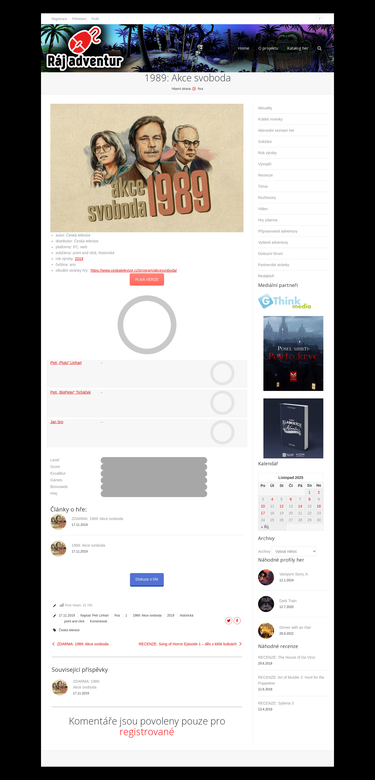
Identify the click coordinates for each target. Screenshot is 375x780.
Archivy (264, 551)
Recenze (265, 175)
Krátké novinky (270, 119)
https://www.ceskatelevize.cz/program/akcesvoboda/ (134, 270)
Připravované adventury (277, 231)
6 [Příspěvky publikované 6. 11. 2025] (291, 499)
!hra (200, 89)
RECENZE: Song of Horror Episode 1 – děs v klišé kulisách (188, 644)
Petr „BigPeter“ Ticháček (70, 392)
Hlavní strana (181, 89)
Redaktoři (266, 276)
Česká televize (69, 630)
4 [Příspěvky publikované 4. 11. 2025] (272, 499)
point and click (74, 621)
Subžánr (265, 141)
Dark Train (288, 601)
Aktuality (265, 108)
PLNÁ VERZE (146, 279)
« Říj (265, 527)
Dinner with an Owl (295, 627)
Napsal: (94, 615)
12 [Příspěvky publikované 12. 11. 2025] (281, 506)
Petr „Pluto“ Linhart (66, 363)
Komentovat (98, 621)
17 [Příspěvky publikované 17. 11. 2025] (263, 513)
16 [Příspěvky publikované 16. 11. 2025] (319, 506)
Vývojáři (264, 164)
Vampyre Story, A (293, 574)
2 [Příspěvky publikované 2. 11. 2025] (319, 492)
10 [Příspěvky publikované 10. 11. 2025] (263, 506)
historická (186, 615)
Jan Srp (56, 422)
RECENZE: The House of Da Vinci (286, 657)
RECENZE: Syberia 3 (276, 703)
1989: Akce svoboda (88, 545)
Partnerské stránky (273, 265)
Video (263, 209)
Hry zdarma (267, 220)
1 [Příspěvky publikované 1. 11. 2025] (309, 492)
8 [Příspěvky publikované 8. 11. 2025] (309, 499)
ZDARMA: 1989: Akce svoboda (97, 519)
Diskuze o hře (147, 579)
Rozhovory (267, 197)
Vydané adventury (273, 242)
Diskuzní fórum (270, 253)
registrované (147, 731)
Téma (263, 186)
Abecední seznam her (276, 130)
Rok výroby (267, 153)
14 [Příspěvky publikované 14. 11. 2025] (300, 506)
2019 (79, 259)
